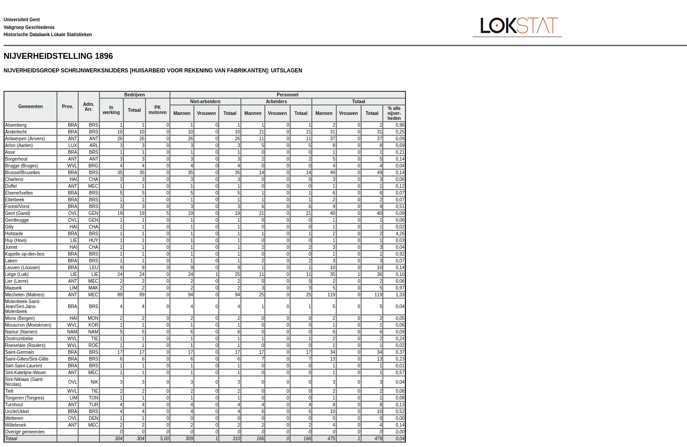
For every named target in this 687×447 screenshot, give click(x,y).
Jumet (11, 247)
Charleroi (14, 179)
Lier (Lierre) (16, 281)
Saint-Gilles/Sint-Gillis (26, 359)
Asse (10, 152)
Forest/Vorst (17, 206)
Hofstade (14, 233)
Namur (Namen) (21, 331)
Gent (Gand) (17, 213)
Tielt (9, 391)
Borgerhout (16, 159)
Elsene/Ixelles (19, 192)
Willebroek (15, 425)
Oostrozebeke (19, 338)
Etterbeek (14, 199)
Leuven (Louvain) (22, 267)
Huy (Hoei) (16, 240)
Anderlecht (16, 131)
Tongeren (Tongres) (24, 397)
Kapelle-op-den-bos (24, 254)
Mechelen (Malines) (24, 294)
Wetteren (14, 418)
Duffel (11, 186)
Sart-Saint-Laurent (23, 365)
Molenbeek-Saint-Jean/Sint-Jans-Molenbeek (22, 306)
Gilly (9, 226)
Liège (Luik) (16, 274)
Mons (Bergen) (20, 318)
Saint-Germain (19, 352)
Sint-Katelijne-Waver (25, 372)
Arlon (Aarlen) (19, 145)
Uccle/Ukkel (17, 411)
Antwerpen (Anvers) (25, 138)
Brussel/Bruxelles (22, 172)
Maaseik (13, 287)
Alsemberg (16, 125)
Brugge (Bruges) (21, 165)
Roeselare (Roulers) (25, 345)
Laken (11, 260)
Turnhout (14, 404)
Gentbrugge (17, 220)
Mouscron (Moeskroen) (28, 325)
